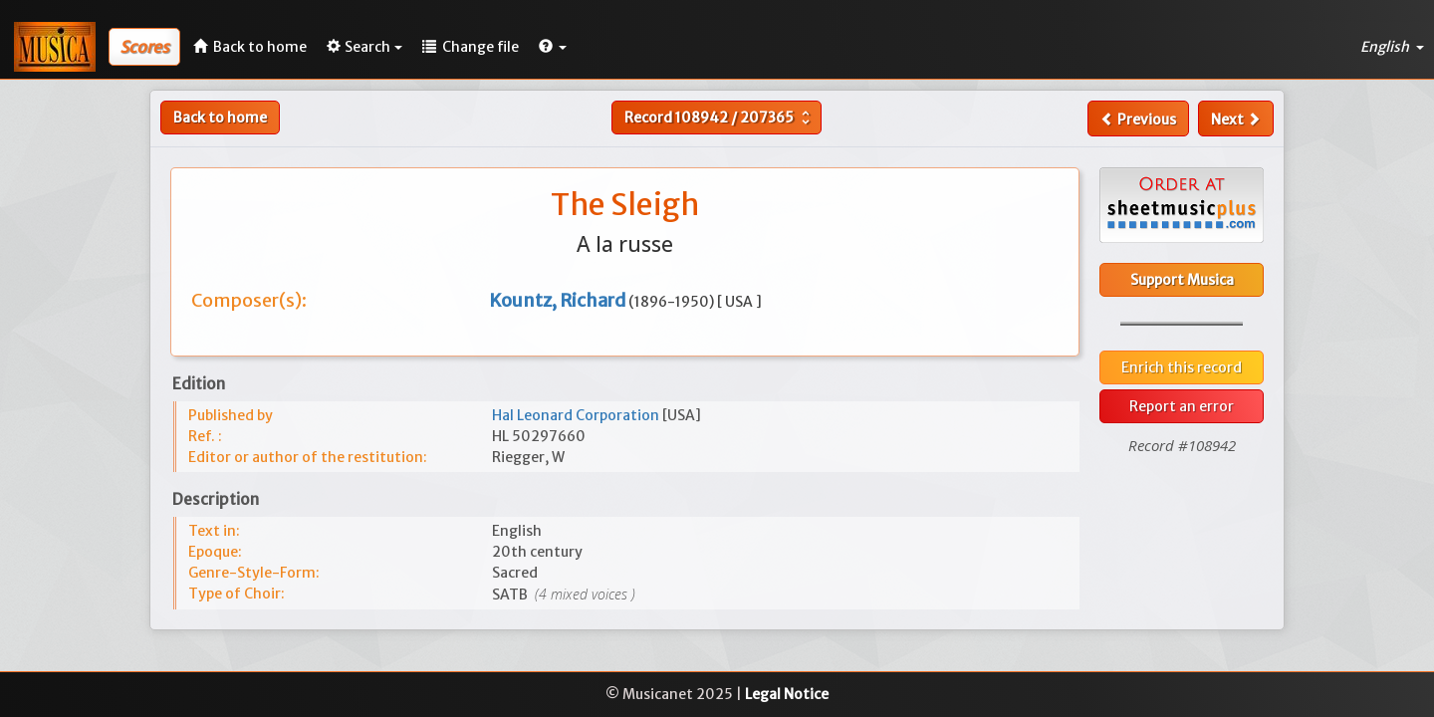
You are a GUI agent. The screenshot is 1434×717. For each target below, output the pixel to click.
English (1392, 47)
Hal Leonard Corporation (577, 415)
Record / (719, 117)
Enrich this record (1181, 367)
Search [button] (364, 47)
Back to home (220, 117)
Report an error (1181, 406)
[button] (553, 47)
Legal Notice (787, 694)
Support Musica (1182, 280)
